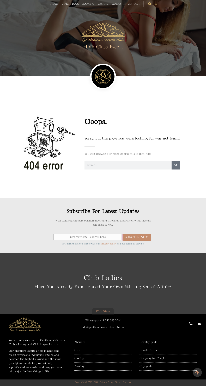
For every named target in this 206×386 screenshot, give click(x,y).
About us (79, 342)
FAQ (96, 382)
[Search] (176, 165)
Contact (134, 3)
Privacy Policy (106, 382)
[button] (150, 4)
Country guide (148, 342)
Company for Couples (153, 358)
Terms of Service (123, 382)
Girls (65, 3)
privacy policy (108, 243)
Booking (88, 3)
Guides (118, 4)
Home (54, 3)
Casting (103, 3)
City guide (146, 366)
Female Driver (148, 350)
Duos (75, 3)
